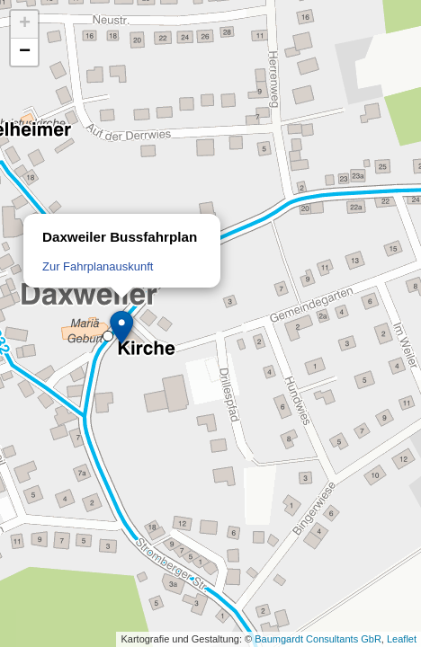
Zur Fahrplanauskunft (97, 266)
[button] (122, 328)
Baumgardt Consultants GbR (318, 639)
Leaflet (402, 639)
